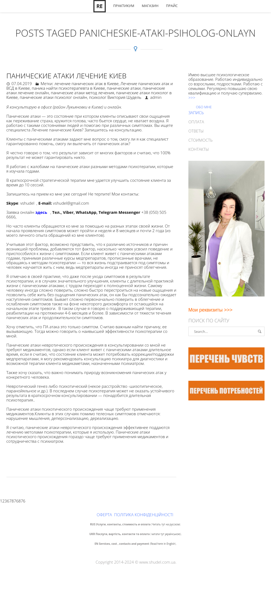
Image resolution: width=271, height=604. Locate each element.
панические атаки (124, 88)
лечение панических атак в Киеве (86, 83)
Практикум (123, 6)
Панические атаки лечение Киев (66, 76)
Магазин (150, 6)
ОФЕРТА (104, 514)
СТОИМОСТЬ (200, 140)
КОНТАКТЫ (198, 149)
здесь (41, 212)
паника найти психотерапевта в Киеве (68, 88)
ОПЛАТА (196, 121)
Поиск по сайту (208, 320)
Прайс (172, 6)
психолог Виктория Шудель (115, 97)
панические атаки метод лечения (82, 92)
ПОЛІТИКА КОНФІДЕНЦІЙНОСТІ (143, 514)
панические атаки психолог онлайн (53, 97)
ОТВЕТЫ (196, 131)
